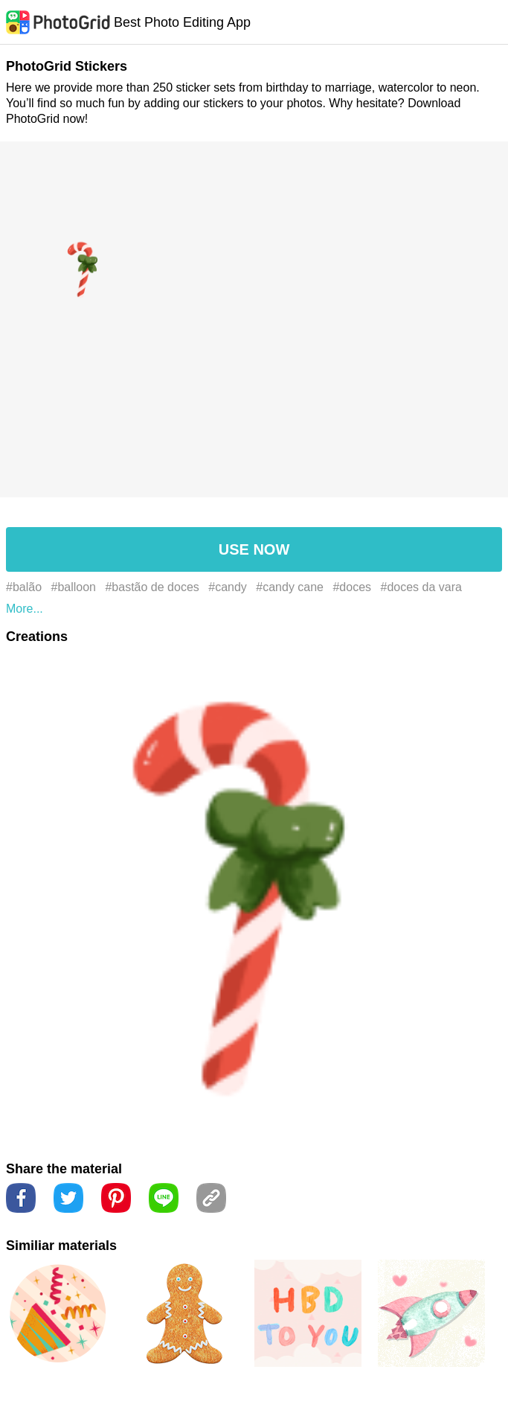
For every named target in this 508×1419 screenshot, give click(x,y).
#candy (227, 587)
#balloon (74, 587)
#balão (24, 587)
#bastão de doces (152, 587)
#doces (351, 587)
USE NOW (254, 549)
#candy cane (290, 587)
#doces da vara (421, 587)
